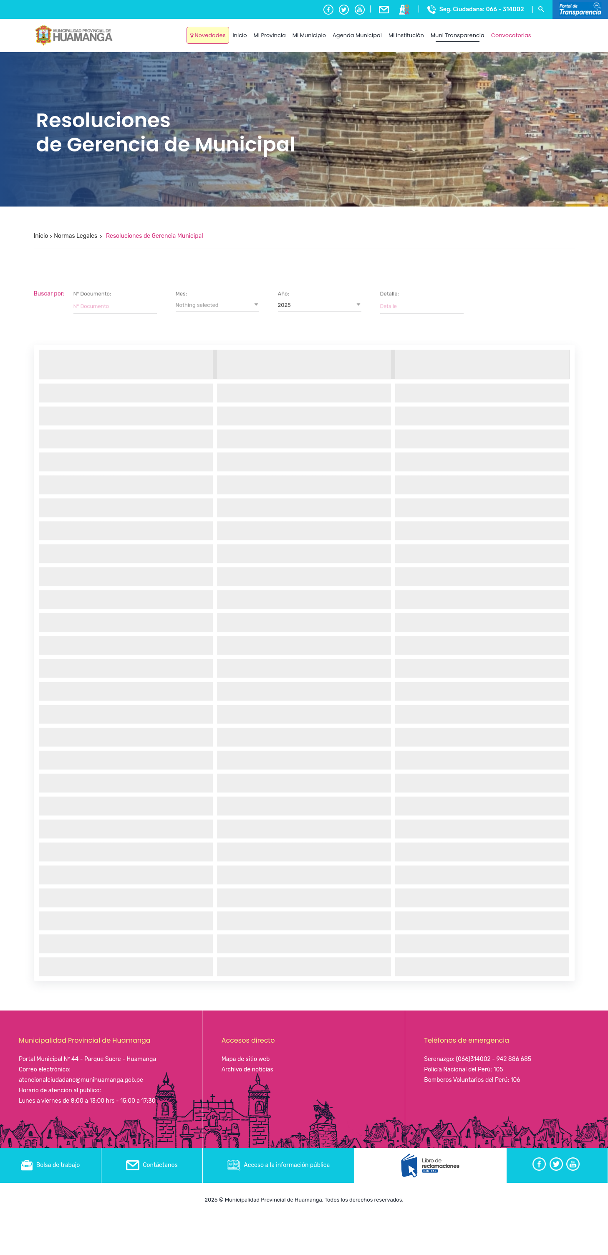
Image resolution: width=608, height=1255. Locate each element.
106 (515, 1080)
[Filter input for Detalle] (422, 767)
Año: (283, 754)
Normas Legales (75, 235)
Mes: (181, 754)
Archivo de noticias (247, 1069)
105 (498, 1069)
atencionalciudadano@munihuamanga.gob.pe (81, 1080)
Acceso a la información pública (278, 1165)
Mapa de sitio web (246, 1059)
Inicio (41, 235)
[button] (217, 766)
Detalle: (389, 754)
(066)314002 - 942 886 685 (494, 1059)
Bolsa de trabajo (50, 1165)
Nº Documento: (92, 754)
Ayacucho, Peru (554, 29)
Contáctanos (152, 1165)
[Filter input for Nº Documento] (115, 767)
